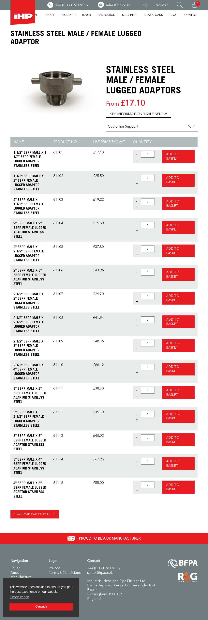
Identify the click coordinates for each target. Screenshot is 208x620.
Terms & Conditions (65, 572)
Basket (195, 5)
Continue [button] (41, 606)
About (49, 15)
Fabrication (106, 15)
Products (68, 15)
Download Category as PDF (34, 514)
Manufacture (21, 577)
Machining (130, 15)
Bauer (86, 15)
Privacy (54, 568)
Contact (191, 15)
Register (161, 5)
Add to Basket (172, 156)
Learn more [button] (19, 597)
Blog (173, 15)
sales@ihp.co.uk (100, 572)
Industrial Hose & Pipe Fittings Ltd (22, 12)
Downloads (153, 15)
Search (180, 5)
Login (145, 5)
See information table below (138, 114)
